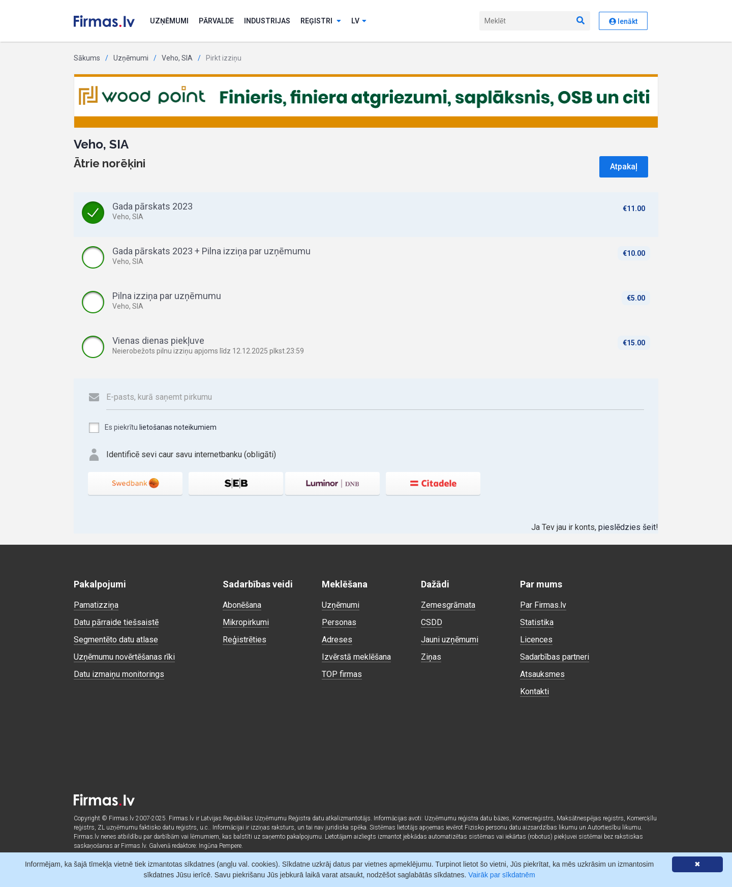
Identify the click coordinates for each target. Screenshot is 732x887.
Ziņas (431, 657)
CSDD (431, 622)
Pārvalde (216, 21)
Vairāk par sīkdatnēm (501, 875)
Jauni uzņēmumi (449, 639)
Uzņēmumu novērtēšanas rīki (124, 657)
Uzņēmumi (169, 21)
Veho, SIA (177, 58)
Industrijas (267, 21)
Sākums (87, 58)
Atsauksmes (542, 674)
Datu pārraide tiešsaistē (116, 622)
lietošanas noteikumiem (178, 427)
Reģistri (320, 21)
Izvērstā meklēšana (356, 657)
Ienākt (623, 21)
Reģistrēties (244, 639)
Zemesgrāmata (448, 605)
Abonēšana (242, 605)
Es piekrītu (152, 428)
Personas (339, 622)
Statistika (537, 622)
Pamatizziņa (96, 605)
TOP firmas (342, 674)
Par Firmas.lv (543, 605)
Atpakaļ (623, 166)
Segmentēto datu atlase (116, 639)
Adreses (337, 639)
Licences (536, 639)
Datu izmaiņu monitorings (119, 674)
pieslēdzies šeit (627, 527)
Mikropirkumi (246, 622)
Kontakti (534, 691)
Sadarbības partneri (554, 657)
